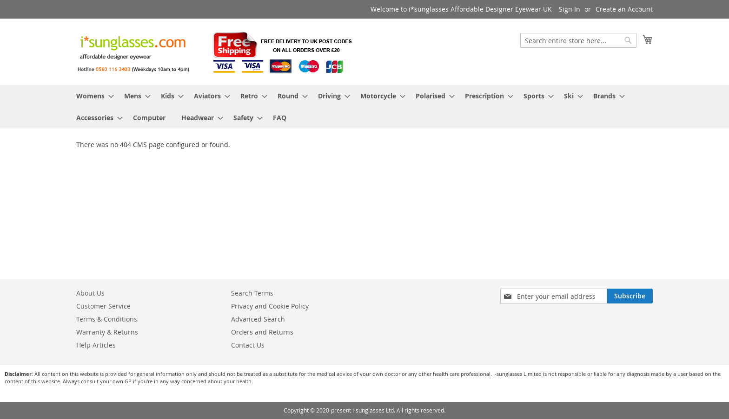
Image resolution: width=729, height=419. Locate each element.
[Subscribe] (630, 296)
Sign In (569, 9)
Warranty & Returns (107, 332)
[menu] (364, 107)
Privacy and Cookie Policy (270, 306)
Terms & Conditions (106, 319)
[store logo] (215, 51)
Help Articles (96, 345)
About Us (90, 293)
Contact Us (248, 345)
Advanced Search (258, 319)
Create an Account (624, 9)
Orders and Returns (262, 332)
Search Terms (252, 293)
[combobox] (578, 40)
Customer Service (103, 306)
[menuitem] (92, 96)
